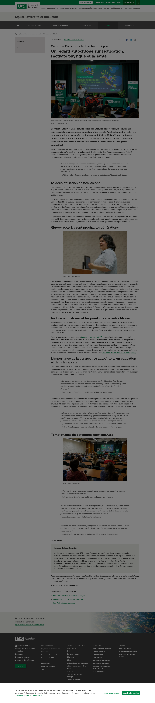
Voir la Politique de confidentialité (27, 696)
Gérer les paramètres (111, 693)
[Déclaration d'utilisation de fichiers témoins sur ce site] (77, 693)
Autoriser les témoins (131, 693)
